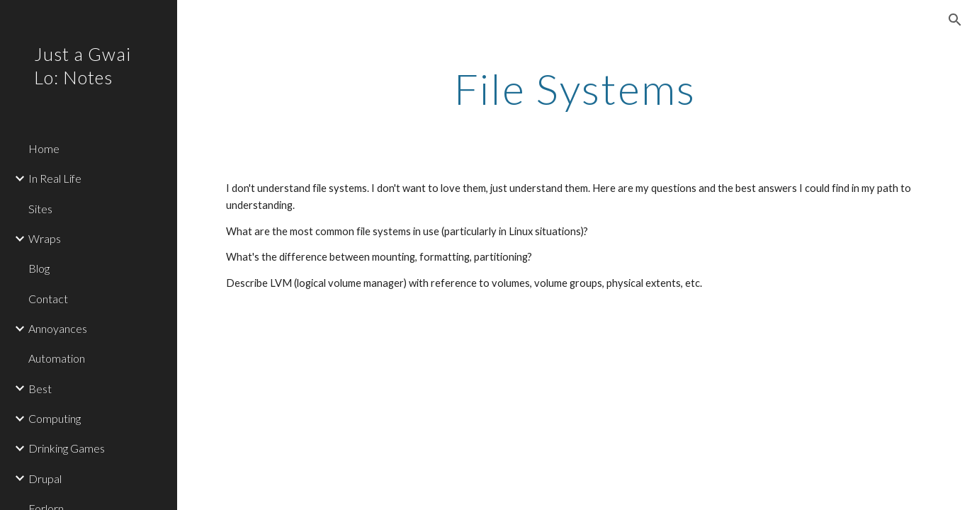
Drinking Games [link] (66, 448)
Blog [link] (39, 268)
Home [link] (44, 148)
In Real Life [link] (54, 178)
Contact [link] (48, 298)
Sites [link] (40, 208)
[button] (955, 20)
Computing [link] (54, 418)
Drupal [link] (45, 478)
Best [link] (40, 388)
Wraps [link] (44, 238)
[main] (574, 89)
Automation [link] (56, 358)
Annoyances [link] (57, 328)
